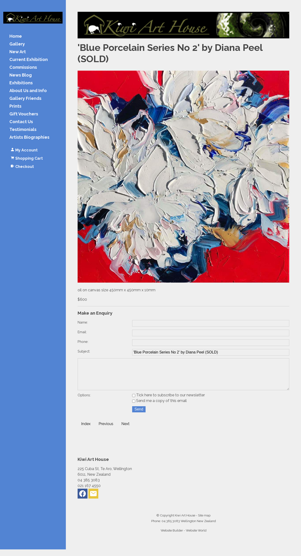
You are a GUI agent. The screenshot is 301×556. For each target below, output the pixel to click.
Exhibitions (21, 83)
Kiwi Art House (185, 522)
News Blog (20, 75)
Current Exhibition (28, 59)
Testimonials (22, 129)
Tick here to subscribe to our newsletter (168, 401)
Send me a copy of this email (159, 407)
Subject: (84, 351)
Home (15, 36)
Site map (204, 522)
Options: (84, 402)
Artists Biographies (29, 137)
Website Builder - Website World (183, 537)
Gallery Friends (25, 98)
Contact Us (21, 122)
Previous (106, 430)
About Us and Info (28, 91)
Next (125, 430)
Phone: (83, 342)
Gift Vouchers (23, 114)
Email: (82, 332)
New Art (17, 52)
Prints (15, 106)
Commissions (23, 67)
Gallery (17, 44)
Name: (83, 322)
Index (86, 430)
